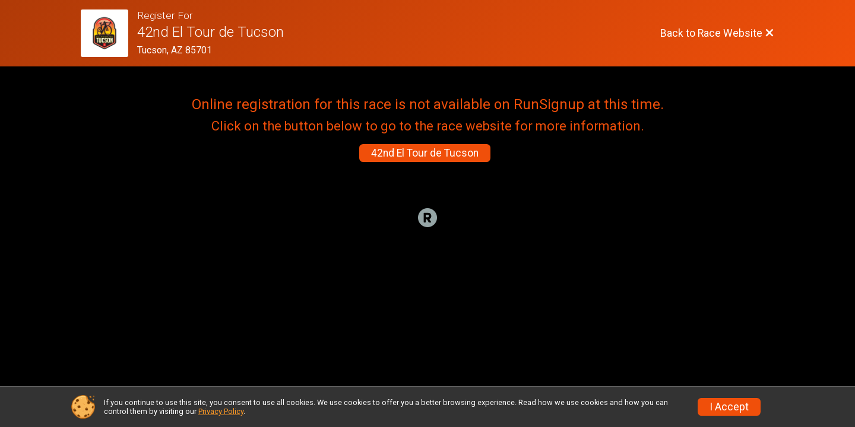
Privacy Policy (220, 411)
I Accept (729, 407)
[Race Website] (109, 33)
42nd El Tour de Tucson (425, 153)
